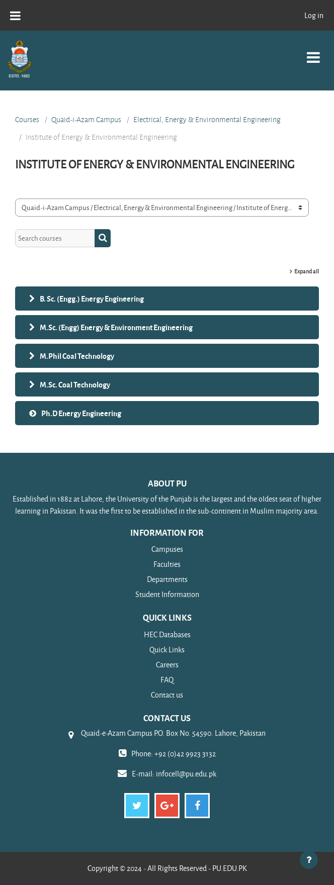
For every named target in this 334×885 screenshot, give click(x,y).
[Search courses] (55, 238)
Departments (167, 579)
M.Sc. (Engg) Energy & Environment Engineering (116, 327)
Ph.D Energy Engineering (81, 413)
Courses (27, 120)
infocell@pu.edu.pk (186, 773)
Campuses (167, 549)
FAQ (167, 679)
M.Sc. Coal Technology (75, 384)
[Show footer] (309, 860)
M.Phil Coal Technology (77, 355)
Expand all (306, 271)
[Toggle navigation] (313, 52)
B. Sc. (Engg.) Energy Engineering (92, 298)
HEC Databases (167, 634)
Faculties (167, 564)
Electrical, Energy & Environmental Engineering (207, 120)
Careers (167, 664)
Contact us (167, 695)
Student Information (167, 594)
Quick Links (167, 649)
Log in (313, 15)
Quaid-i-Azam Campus (86, 120)
